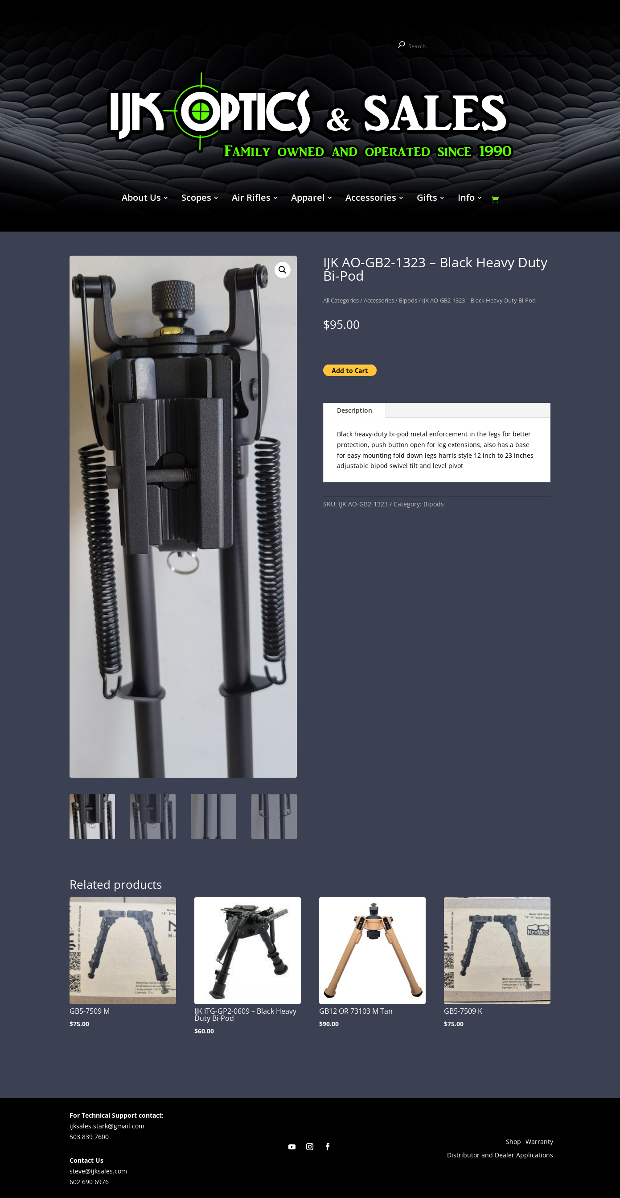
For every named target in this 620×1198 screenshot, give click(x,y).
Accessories (370, 199)
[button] (283, 270)
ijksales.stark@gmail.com (107, 1124)
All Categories (341, 300)
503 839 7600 (89, 1135)
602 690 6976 (89, 1180)
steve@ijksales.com (98, 1170)
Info (466, 199)
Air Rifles (251, 199)
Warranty (539, 1141)
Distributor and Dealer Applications (500, 1154)
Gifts (427, 199)
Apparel (308, 199)
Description (354, 410)
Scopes (196, 199)
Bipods (408, 300)
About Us (141, 199)
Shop (513, 1141)
